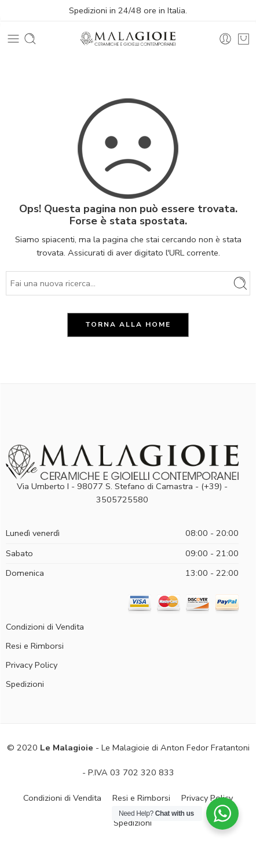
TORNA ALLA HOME (128, 324)
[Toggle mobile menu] (13, 39)
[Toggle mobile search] (30, 38)
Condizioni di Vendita (45, 627)
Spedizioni (25, 684)
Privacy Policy (31, 665)
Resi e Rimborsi (35, 646)
